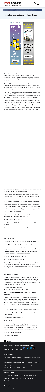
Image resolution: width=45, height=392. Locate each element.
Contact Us (33, 345)
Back (9, 341)
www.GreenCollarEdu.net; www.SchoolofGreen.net (26, 271)
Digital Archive (7, 349)
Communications (27, 357)
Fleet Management (8, 362)
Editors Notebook (17, 359)
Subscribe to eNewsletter (9, 388)
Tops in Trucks (12, 367)
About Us (11, 345)
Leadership (36, 362)
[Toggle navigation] (38, 3)
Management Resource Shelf (18, 378)
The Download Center (8, 380)
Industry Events (29, 362)
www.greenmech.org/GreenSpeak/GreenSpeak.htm (16, 289)
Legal (5, 365)
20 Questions (7, 357)
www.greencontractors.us (20, 256)
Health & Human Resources (19, 362)
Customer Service (8, 359)
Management (10, 365)
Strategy (6, 367)
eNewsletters (16, 375)
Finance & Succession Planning (28, 359)
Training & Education (21, 367)
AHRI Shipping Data (8, 375)
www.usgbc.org (17, 332)
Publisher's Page (18, 365)
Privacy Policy (19, 349)
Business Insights (29, 378)
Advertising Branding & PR (16, 357)
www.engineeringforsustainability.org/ (23, 227)
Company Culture (36, 357)
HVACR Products (24, 375)
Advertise (16, 345)
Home (13, 349)
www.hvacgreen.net (19, 317)
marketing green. (14, 335)
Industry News (7, 378)
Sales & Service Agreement (29, 365)
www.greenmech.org (19, 287)
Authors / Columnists (24, 345)
